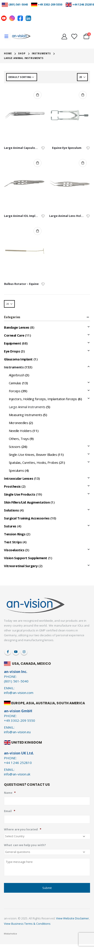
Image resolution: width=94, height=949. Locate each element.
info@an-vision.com (18, 692)
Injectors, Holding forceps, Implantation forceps (43, 399)
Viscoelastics (14, 550)
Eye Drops (12, 351)
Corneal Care (14, 335)
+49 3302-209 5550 (50, 4)
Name (10, 793)
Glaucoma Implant (18, 359)
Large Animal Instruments (27, 407)
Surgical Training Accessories (26, 518)
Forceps (15, 391)
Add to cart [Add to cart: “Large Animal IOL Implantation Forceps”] (37, 163)
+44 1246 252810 (83, 4)
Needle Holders (20, 430)
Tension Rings (14, 534)
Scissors (15, 446)
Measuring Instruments (25, 415)
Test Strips (13, 542)
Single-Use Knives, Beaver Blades (33, 454)
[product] (24, 115)
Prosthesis (12, 486)
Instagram (24, 651)
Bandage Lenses (16, 327)
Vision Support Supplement (25, 558)
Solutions (11, 510)
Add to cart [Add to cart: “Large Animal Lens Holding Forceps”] (83, 163)
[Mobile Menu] (7, 36)
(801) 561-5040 (18, 4)
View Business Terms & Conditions (27, 924)
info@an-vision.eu (17, 732)
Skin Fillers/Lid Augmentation (27, 502)
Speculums (16, 470)
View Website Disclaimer (72, 918)
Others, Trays (19, 438)
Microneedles (18, 423)
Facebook (7, 651)
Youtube (16, 651)
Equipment (12, 343)
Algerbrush (16, 375)
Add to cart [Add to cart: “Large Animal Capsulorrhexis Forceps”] (37, 95)
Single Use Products (19, 494)
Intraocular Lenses (18, 478)
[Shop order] (21, 77)
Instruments (14, 367)
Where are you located (22, 829)
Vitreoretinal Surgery (21, 566)
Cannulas (15, 383)
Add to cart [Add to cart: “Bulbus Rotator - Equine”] (37, 231)
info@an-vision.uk (17, 774)
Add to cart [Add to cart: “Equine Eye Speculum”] (83, 95)
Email (9, 811)
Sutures (10, 526)
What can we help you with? (25, 845)
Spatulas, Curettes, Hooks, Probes (33, 462)
